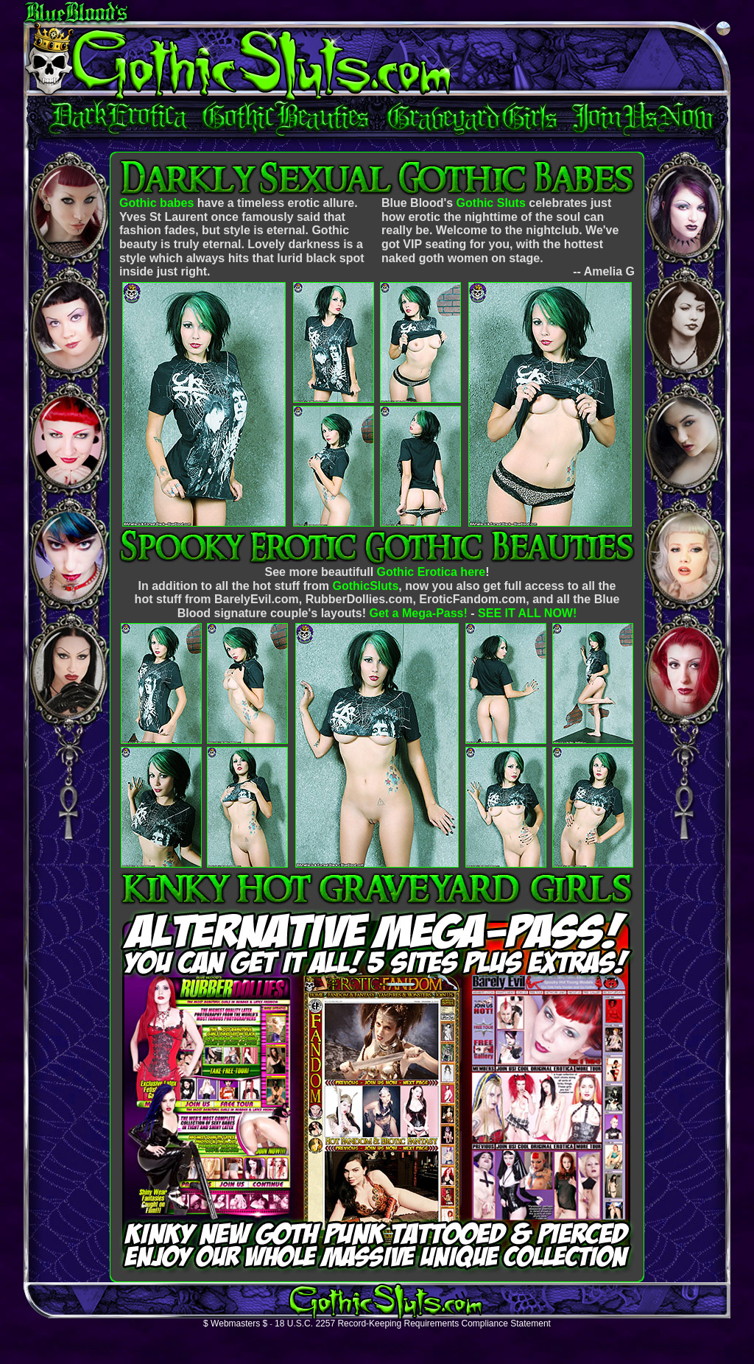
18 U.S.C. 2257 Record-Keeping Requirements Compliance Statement (413, 1323)
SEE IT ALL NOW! (527, 613)
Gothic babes (156, 203)
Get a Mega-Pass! (418, 613)
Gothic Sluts (491, 203)
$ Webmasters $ (235, 1323)
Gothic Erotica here (431, 572)
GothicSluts (366, 586)
